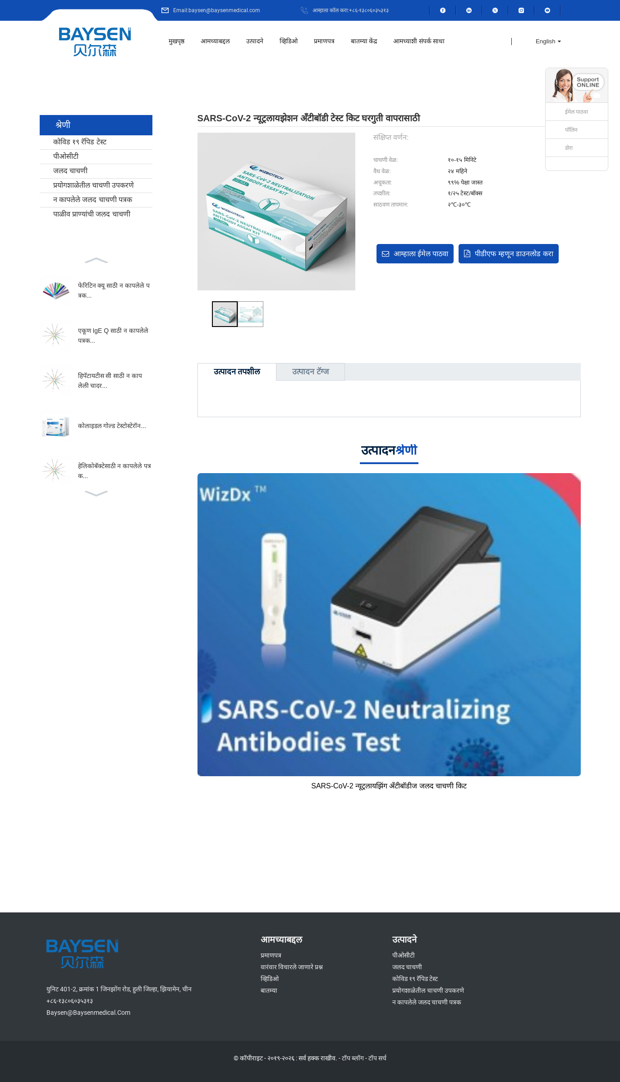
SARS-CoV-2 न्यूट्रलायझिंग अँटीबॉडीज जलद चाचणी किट (389, 786)
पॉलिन (571, 130)
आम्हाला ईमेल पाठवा (421, 254)
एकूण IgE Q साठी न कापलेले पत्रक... (113, 335)
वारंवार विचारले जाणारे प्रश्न (292, 967)
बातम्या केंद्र (364, 41)
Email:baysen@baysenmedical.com (216, 10)
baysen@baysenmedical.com (88, 1012)
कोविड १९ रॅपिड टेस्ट (79, 142)
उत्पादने (254, 41)
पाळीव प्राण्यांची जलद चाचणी (91, 214)
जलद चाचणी (70, 171)
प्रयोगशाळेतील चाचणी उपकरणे (93, 185)
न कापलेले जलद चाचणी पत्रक (93, 199)
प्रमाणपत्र (324, 41)
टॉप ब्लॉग (353, 1058)
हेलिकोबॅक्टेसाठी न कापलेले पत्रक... (115, 470)
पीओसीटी (65, 156)
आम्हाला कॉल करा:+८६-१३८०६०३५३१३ (350, 10)
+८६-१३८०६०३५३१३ (69, 1000)
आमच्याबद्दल (215, 41)
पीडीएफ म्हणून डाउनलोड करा (514, 254)
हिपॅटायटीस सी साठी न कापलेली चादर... (110, 380)
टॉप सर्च (377, 1058)
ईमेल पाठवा (576, 112)
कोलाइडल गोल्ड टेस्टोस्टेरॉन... (112, 425)
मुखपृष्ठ (176, 41)
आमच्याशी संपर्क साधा (419, 41)
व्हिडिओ (289, 41)
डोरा (569, 148)
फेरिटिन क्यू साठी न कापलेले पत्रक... (114, 290)
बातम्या (269, 990)
